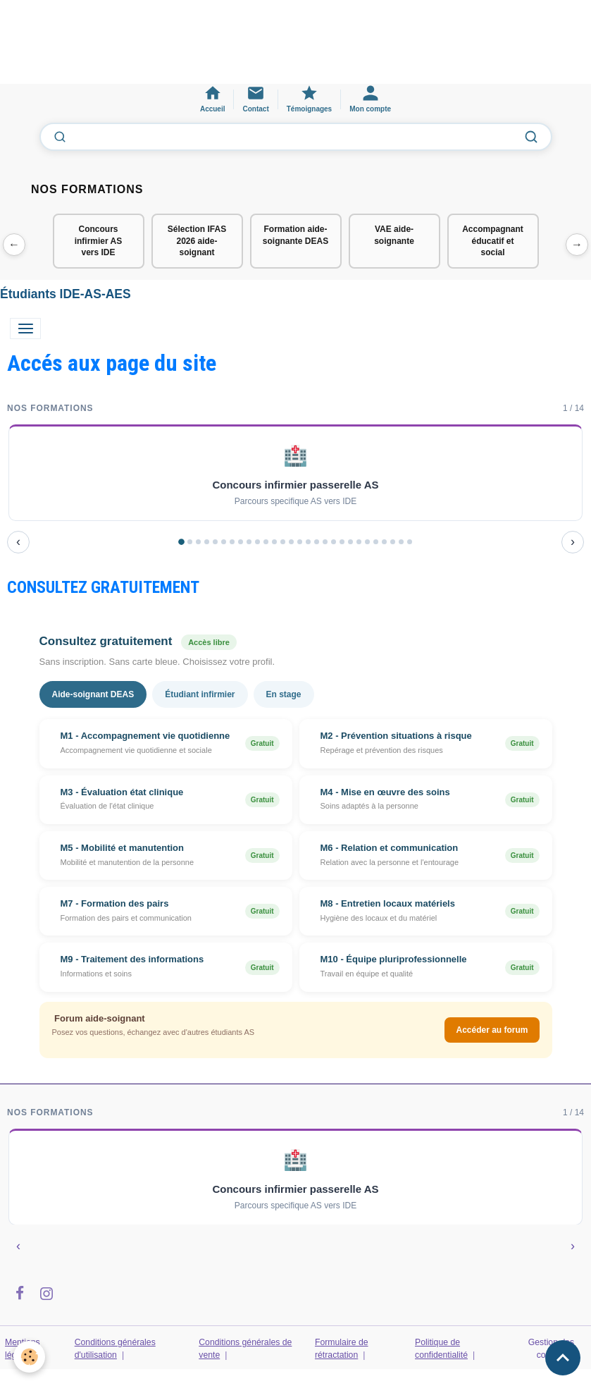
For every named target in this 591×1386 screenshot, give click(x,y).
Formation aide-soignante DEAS (295, 235)
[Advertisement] (256, 48)
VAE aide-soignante (394, 235)
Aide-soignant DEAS (93, 694)
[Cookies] (30, 1357)
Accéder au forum (492, 1030)
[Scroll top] (562, 1357)
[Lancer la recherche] (531, 137)
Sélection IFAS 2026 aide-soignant (197, 241)
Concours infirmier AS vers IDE (99, 241)
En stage (283, 694)
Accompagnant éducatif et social (492, 241)
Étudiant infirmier (200, 694)
